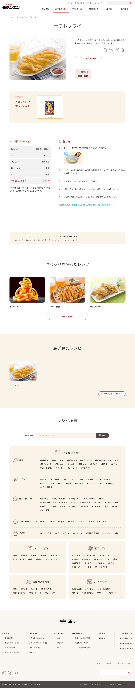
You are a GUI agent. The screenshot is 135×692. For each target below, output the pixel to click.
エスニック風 (19, 563)
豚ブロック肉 (46, 468)
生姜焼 (76, 563)
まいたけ (73, 510)
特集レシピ (33, 657)
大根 (116, 506)
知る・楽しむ (77, 9)
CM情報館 (60, 647)
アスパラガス (90, 503)
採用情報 (124, 9)
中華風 (43, 559)
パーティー (58, 244)
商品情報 (45, 9)
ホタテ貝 (79, 487)
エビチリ (76, 567)
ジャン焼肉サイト (126, 637)
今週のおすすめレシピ (36, 642)
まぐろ (43, 484)
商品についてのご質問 (82, 642)
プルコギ (100, 567)
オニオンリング (30, 244)
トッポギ (88, 571)
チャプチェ (89, 567)
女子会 (75, 244)
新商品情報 (9, 642)
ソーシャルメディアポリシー (115, 688)
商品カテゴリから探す (12, 647)
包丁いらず (50, 597)
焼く (15, 593)
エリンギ (96, 510)
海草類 (110, 487)
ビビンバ (76, 571)
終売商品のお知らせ (81, 647)
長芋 (54, 510)
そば (52, 526)
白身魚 (90, 484)
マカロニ (82, 526)
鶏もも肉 (71, 468)
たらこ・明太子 (46, 491)
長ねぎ (97, 506)
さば (74, 484)
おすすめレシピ (61, 9)
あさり (69, 487)
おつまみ (67, 244)
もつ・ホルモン (47, 472)
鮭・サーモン (55, 484)
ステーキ (76, 559)
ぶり (99, 484)
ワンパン (101, 597)
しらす (43, 487)
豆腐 (49, 537)
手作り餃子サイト (126, 647)
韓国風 (25, 559)
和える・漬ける (19, 597)
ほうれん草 (85, 506)
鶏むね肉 (82, 468)
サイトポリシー (84, 688)
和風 (16, 559)
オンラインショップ (96, 3)
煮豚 (115, 563)
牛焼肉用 (45, 464)
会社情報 (108, 9)
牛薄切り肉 (72, 464)
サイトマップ (129, 688)
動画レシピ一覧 (34, 652)
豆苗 (106, 510)
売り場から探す (10, 652)
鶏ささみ (94, 468)
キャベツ (63, 506)
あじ (66, 484)
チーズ (66, 537)
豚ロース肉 (114, 464)
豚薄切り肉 (100, 464)
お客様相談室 (93, 9)
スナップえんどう (59, 503)
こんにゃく (108, 537)
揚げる (50, 244)
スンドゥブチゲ (102, 571)
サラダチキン (87, 472)
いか (52, 487)
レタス (74, 506)
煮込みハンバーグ (102, 563)
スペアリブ (105, 559)
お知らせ (69, 3)
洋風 (44, 244)
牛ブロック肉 (86, 464)
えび (60, 487)
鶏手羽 (105, 468)
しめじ (63, 510)
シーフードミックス (95, 487)
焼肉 (31, 563)
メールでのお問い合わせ (83, 652)
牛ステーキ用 (58, 464)
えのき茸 (85, 510)
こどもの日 (77, 593)
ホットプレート (36, 597)
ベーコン (60, 472)
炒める (24, 593)
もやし (115, 510)
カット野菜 (45, 514)
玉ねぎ (107, 506)
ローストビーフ (90, 559)
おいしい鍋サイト (126, 652)
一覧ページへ (67, 320)
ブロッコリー (75, 503)
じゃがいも (19, 244)
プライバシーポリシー (98, 688)
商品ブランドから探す (12, 657)
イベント (59, 652)
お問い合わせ (79, 3)
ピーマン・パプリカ (48, 506)
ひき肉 (114, 468)
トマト (102, 503)
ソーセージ (73, 472)
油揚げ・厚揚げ (93, 537)
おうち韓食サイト (126, 642)
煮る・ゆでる (46, 593)
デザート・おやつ (52, 563)
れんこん (44, 510)
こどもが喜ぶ (88, 597)
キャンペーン (61, 642)
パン (92, 526)
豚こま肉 (59, 468)
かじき (107, 484)
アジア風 (54, 559)
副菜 (39, 244)
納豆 (57, 537)
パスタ (71, 526)
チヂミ (111, 567)
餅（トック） (102, 526)
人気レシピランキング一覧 (38, 647)
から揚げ (86, 563)
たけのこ (44, 503)
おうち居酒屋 (105, 593)
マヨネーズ (78, 537)
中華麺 (61, 526)
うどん (43, 526)
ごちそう (113, 597)
